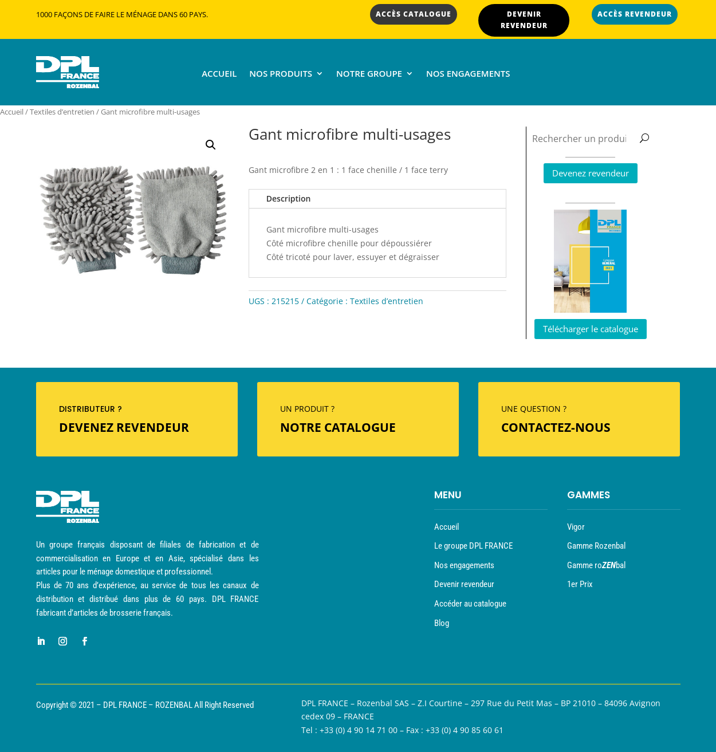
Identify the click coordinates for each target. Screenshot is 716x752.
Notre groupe (369, 74)
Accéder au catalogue (470, 604)
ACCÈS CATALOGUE (413, 14)
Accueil (219, 74)
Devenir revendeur (464, 584)
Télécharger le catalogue (590, 328)
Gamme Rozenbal (596, 546)
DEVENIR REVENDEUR (524, 19)
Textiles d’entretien (62, 112)
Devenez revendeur (590, 173)
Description (288, 198)
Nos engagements (468, 74)
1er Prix (580, 584)
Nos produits (280, 74)
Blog (441, 623)
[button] (210, 145)
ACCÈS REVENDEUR (634, 14)
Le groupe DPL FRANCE (473, 546)
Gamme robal (596, 565)
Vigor (576, 527)
